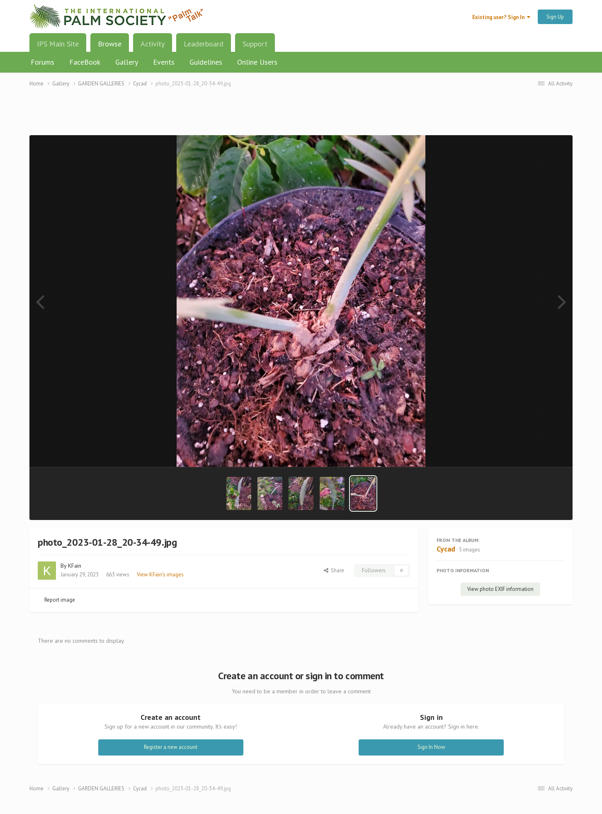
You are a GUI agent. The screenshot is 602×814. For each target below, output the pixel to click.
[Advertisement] (301, 116)
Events (164, 62)
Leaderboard (203, 44)
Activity (153, 44)
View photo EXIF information (500, 589)
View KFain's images (160, 574)
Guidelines (205, 62)
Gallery (126, 62)
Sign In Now (431, 747)
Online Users (257, 62)
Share (334, 570)
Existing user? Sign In (501, 17)
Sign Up (555, 16)
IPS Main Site (58, 44)
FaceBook (84, 62)
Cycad (446, 549)
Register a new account (170, 747)
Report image (59, 599)
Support (255, 44)
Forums (42, 62)
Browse (109, 47)
